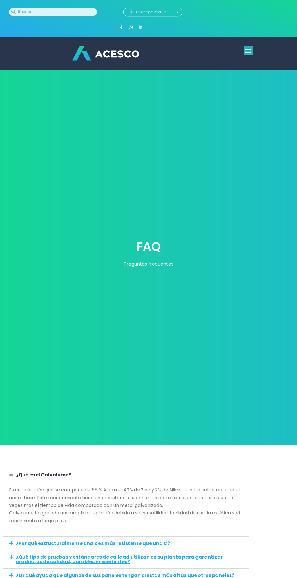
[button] (248, 50)
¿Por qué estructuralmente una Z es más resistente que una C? (93, 543)
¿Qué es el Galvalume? (43, 474)
